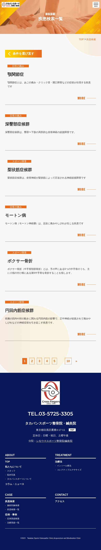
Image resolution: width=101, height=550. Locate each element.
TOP (7, 461)
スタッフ (11, 471)
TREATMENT (63, 455)
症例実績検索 (13, 518)
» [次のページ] (76, 361)
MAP (72, 429)
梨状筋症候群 (19, 169)
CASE (9, 494)
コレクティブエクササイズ (69, 470)
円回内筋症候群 (19, 310)
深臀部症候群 (17, 124)
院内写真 (11, 475)
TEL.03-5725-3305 (50, 414)
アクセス (60, 501)
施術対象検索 (13, 505)
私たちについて (13, 466)
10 (68, 361)
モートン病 (15, 215)
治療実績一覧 (13, 523)
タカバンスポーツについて (19, 479)
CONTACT (61, 494)
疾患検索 (10, 501)
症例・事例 (11, 514)
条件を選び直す (23, 53)
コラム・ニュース (14, 484)
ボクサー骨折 (19, 261)
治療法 (58, 461)
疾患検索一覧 (13, 509)
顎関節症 (15, 74)
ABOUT (10, 455)
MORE (81, 98)
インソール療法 (64, 466)
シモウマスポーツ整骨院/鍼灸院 (54, 440)
